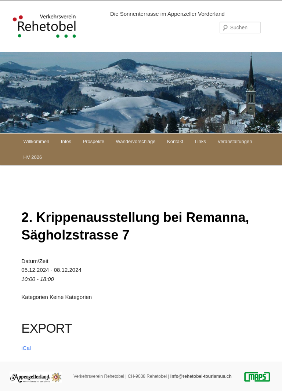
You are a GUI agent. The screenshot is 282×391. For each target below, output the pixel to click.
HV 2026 (33, 157)
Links (200, 141)
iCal (26, 348)
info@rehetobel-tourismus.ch (201, 376)
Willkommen (37, 141)
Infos (66, 141)
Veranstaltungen (234, 141)
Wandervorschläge (136, 141)
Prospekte (94, 141)
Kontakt (175, 141)
